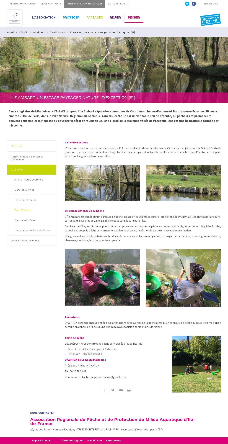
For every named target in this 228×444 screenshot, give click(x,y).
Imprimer (129, 390)
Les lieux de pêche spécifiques (32, 230)
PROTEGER (71, 17)
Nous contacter (42, 413)
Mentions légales (73, 440)
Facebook (105, 390)
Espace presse (41, 440)
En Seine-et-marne (25, 199)
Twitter (113, 390)
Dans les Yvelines (24, 189)
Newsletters (115, 440)
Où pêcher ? (18, 169)
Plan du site (96, 440)
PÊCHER (134, 17)
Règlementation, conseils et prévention (27, 158)
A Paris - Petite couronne (28, 179)
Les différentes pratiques (25, 240)
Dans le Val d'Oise (24, 220)
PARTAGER (95, 17)
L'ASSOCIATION (44, 17)
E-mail (121, 390)
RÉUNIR (115, 17)
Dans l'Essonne (23, 210)
